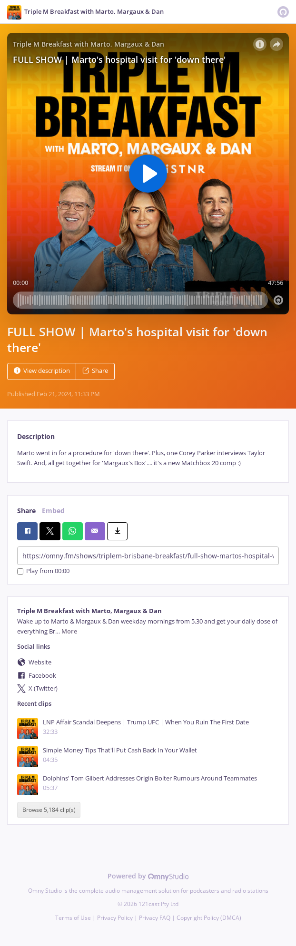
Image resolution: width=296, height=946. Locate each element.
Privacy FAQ (154, 918)
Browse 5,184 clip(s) (49, 810)
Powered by (148, 875)
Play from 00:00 (43, 571)
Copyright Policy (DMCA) (209, 918)
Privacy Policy (115, 918)
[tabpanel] (148, 458)
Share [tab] (26, 510)
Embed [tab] (53, 510)
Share (95, 371)
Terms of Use (73, 918)
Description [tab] (36, 436)
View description (42, 371)
